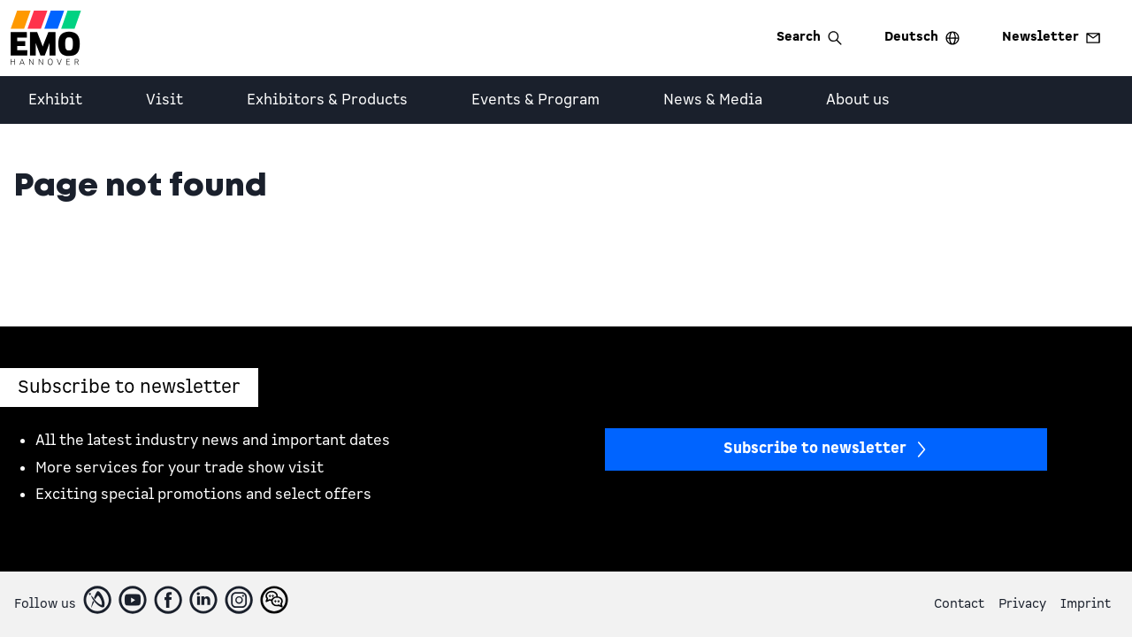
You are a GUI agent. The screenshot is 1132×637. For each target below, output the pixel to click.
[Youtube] (133, 600)
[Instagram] (239, 600)
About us (858, 100)
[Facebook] (168, 600)
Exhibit (55, 100)
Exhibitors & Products (327, 100)
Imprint (1085, 603)
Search (809, 36)
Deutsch (922, 36)
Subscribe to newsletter (826, 448)
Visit (164, 100)
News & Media (712, 100)
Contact (959, 603)
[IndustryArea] (97, 600)
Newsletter (1051, 36)
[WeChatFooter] (274, 600)
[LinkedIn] (203, 600)
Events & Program (535, 100)
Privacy (1022, 603)
